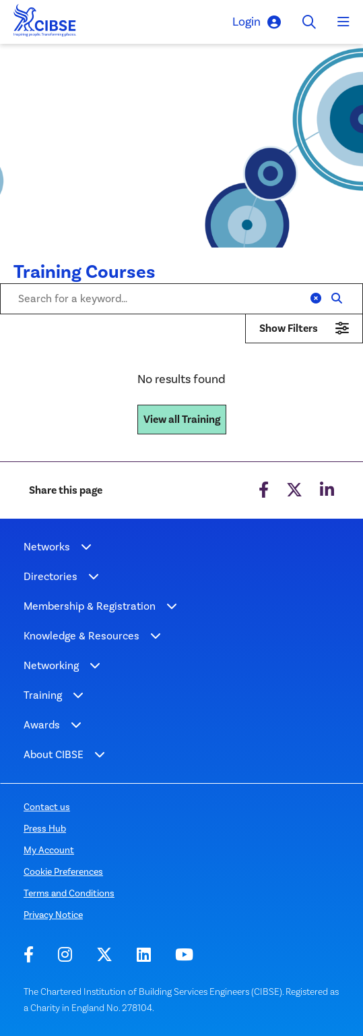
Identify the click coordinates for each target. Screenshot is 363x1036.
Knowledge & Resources (81, 635)
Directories (50, 576)
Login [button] (256, 21)
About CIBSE (54, 754)
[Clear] (315, 299)
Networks (47, 546)
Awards (42, 724)
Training (43, 695)
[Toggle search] (309, 22)
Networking (51, 665)
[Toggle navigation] (343, 22)
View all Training (181, 419)
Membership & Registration (90, 606)
